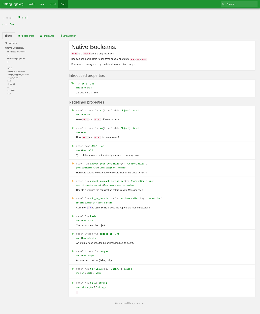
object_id (106, 230)
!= (101, 109)
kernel (53, 4)
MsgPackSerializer (142, 178)
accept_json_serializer (105, 161)
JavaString (154, 195)
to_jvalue (96, 265)
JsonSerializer (136, 161)
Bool (63, 4)
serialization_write (90, 165)
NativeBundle (129, 195)
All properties (26, 35)
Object (125, 109)
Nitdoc (32, 4)
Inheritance (47, 35)
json (78, 165)
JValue (128, 265)
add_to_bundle (99, 195)
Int (92, 82)
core (42, 4)
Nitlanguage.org (13, 4)
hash (93, 213)
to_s (93, 279)
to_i (84, 82)
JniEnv (115, 265)
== (101, 126)
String (102, 279)
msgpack (80, 183)
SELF (94, 143)
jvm (77, 269)
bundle (88, 200)
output (104, 247)
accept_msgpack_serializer (107, 178)
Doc (8, 35)
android (79, 200)
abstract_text (88, 283)
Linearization (68, 35)
